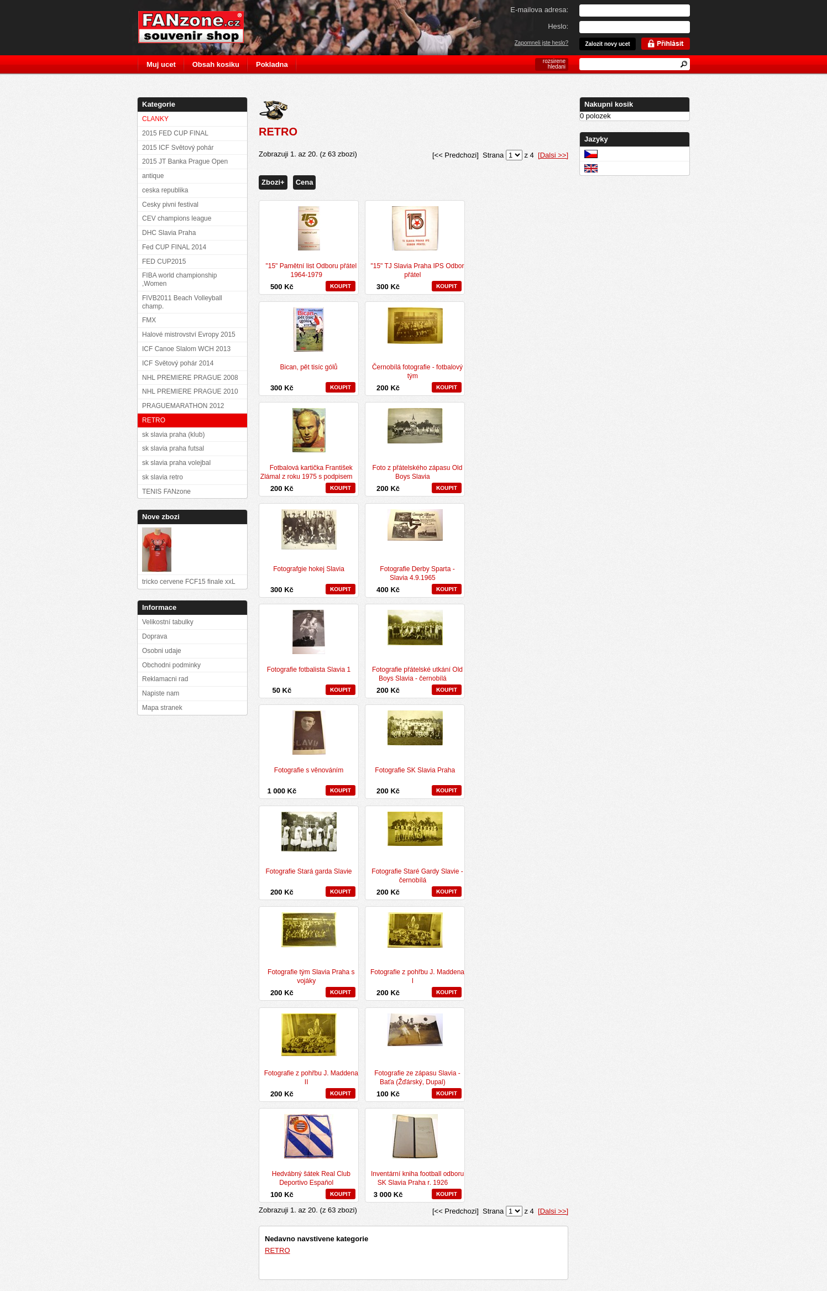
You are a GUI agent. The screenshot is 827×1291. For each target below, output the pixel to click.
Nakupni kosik (608, 104)
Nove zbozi (161, 517)
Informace (159, 607)
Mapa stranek (162, 708)
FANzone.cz (199, 27)
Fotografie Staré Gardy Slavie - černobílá (417, 875)
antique (153, 176)
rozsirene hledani (554, 64)
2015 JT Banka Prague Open (185, 161)
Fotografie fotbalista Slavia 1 (308, 669)
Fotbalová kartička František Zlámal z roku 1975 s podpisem (306, 472)
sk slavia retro (162, 477)
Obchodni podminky (171, 665)
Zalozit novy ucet (607, 44)
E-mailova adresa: (539, 10)
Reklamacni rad (165, 679)
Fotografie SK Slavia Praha (415, 770)
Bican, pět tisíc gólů (308, 367)
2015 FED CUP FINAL (175, 133)
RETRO (277, 1250)
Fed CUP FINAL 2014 (174, 247)
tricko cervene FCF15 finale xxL (188, 582)
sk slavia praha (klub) (173, 434)
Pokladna (272, 64)
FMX (149, 320)
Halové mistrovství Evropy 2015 (188, 334)
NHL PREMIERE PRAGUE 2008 (190, 377)
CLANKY (155, 119)
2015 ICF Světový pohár (177, 147)
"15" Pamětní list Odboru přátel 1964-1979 (311, 270)
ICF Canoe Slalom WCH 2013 (186, 349)
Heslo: (558, 26)
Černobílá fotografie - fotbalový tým (417, 371)
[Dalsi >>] (553, 155)
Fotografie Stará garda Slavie (308, 871)
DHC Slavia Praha (169, 233)
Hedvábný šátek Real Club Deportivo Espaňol (311, 1178)
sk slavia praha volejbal (176, 463)
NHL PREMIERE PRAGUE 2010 (190, 391)
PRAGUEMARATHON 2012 (183, 406)
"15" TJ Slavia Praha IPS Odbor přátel (417, 270)
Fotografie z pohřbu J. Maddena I (417, 976)
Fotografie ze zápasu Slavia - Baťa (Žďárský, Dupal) (417, 1077)
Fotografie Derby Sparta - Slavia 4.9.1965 (417, 573)
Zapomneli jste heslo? (541, 43)
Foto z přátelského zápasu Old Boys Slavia (418, 472)
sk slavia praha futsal (173, 448)
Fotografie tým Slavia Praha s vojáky (311, 976)
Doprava (154, 636)
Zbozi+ (273, 182)
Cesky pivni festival (170, 204)
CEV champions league (176, 218)
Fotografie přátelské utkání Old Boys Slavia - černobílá (417, 674)
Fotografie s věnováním (308, 770)
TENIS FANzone (166, 491)
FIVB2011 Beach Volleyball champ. (182, 302)
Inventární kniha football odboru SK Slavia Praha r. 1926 (417, 1178)
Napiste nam (160, 693)
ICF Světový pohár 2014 (177, 363)
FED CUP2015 (164, 261)
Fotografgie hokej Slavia (308, 569)
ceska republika (165, 190)
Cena (304, 182)
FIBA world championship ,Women (179, 279)
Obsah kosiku (215, 64)
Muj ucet (161, 64)
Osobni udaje (161, 651)
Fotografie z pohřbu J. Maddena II (311, 1077)
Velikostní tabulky (167, 622)
